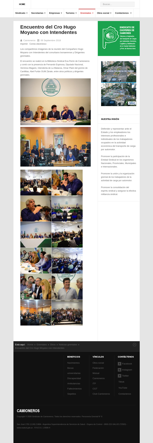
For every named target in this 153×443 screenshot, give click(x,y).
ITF (94, 383)
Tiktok (121, 381)
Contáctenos (123, 13)
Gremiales (86, 13)
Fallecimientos (74, 388)
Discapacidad (74, 378)
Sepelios (71, 394)
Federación (98, 368)
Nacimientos (73, 363)
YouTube (122, 388)
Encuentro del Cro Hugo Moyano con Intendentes (48, 29)
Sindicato (21, 13)
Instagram (125, 369)
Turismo (71, 13)
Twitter (123, 375)
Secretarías (38, 13)
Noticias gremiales (68, 344)
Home (30, 344)
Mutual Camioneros (99, 376)
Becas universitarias (74, 370)
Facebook (125, 363)
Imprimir (24, 44)
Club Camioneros (101, 394)
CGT (95, 388)
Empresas (55, 13)
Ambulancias (73, 383)
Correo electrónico (37, 44)
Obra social (104, 13)
